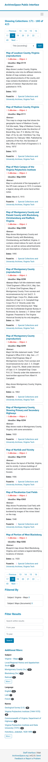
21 (28, 35)
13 (20, 31)
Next (14, 40)
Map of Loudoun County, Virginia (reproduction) (22, 54)
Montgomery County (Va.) (18, 669)
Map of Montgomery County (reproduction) (20, 271)
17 (7, 35)
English (10, 691)
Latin (8, 695)
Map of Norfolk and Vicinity (20, 449)
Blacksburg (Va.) (14, 673)
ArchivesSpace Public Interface (22, 4)
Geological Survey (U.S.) (17, 707)
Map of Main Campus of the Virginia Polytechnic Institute (21, 168)
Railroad (10, 677)
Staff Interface (29, 753)
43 (7, 40)
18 (12, 35)
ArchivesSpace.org (20, 755)
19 (18, 35)
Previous (11, 31)
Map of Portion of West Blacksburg (24, 534)
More (8, 681)
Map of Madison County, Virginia (22, 106)
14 (25, 31)
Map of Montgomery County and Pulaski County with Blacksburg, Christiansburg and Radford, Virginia (22, 216)
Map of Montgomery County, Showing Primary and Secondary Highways (22, 410)
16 (36, 31)
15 (31, 31)
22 (33, 35)
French (9, 699)
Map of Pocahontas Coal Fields (21, 492)
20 (23, 35)
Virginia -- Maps (14, 659)
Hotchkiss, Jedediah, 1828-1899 (20, 732)
